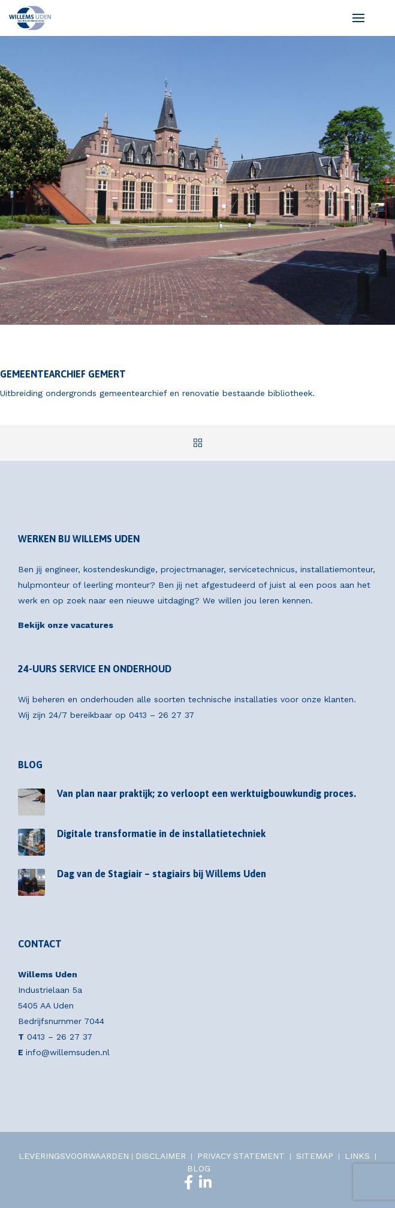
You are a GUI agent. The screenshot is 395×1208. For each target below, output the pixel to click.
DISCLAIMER (160, 1156)
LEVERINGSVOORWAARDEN (74, 1156)
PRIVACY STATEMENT (241, 1156)
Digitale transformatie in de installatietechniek (161, 833)
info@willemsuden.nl (68, 1052)
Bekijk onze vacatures (65, 625)
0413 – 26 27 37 (161, 715)
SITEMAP (314, 1156)
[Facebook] (188, 1182)
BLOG (198, 1168)
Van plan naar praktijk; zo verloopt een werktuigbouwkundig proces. (206, 793)
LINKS (357, 1156)
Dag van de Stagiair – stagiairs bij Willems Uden (161, 873)
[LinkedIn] (205, 1182)
